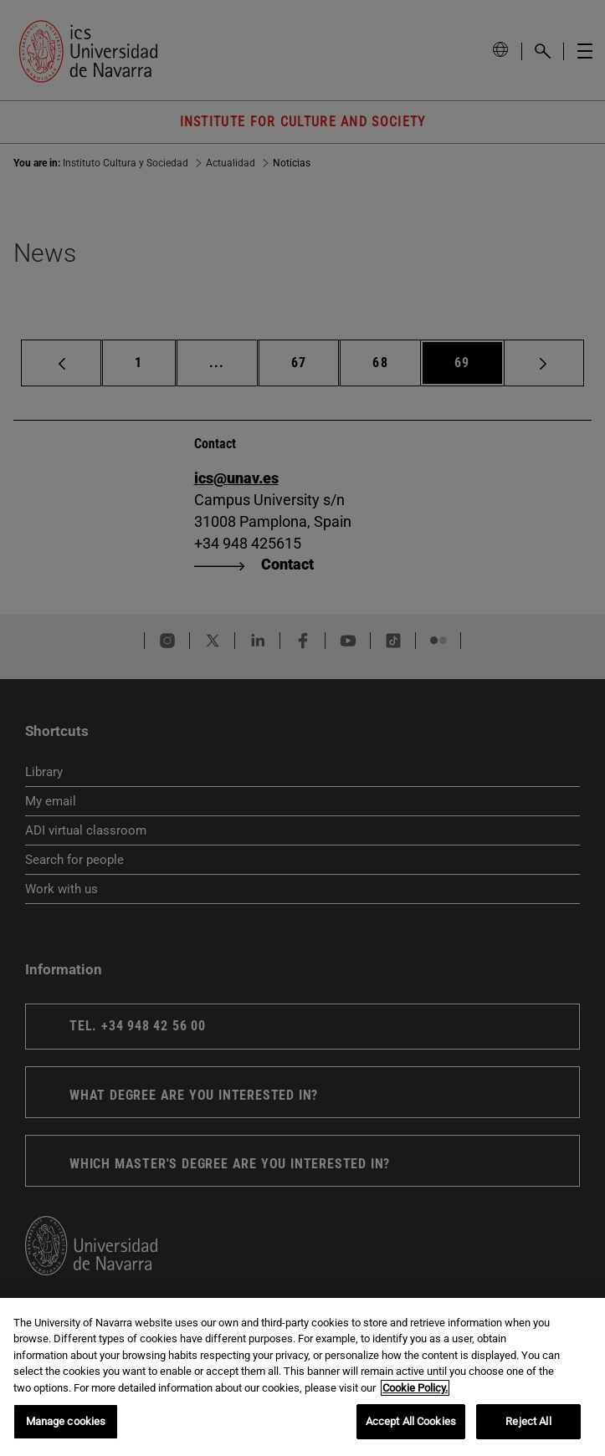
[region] (302, 1377)
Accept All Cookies (411, 1421)
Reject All (528, 1421)
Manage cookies (66, 1421)
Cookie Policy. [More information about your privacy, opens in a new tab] (415, 1388)
